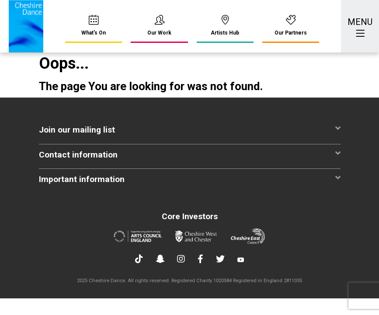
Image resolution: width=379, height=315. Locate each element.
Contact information (190, 154)
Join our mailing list (190, 129)
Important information (190, 178)
